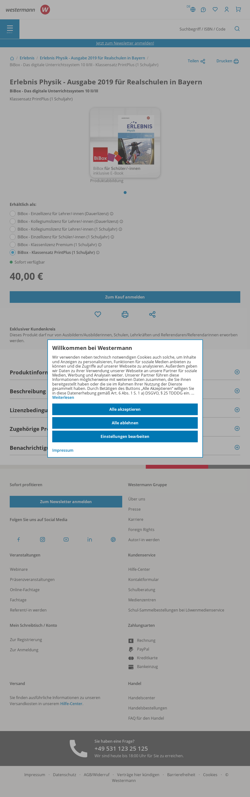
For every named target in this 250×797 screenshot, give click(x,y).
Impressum (62, 450)
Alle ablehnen (125, 423)
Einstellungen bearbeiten (125, 436)
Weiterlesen (63, 397)
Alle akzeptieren (125, 409)
